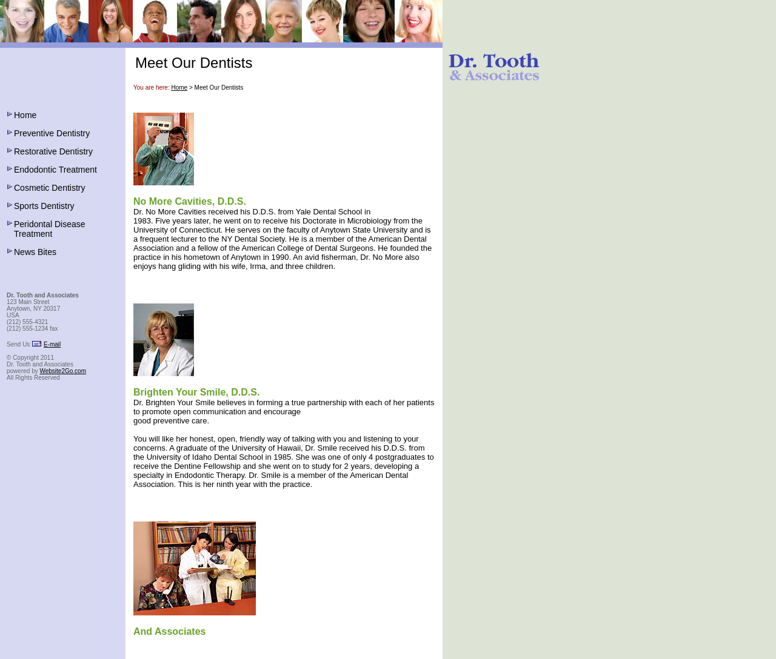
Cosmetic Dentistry (49, 188)
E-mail (52, 344)
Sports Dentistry (44, 206)
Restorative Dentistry (53, 151)
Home (25, 115)
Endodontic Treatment (55, 169)
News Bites (35, 252)
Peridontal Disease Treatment (49, 229)
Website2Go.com (62, 371)
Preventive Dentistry (52, 133)
